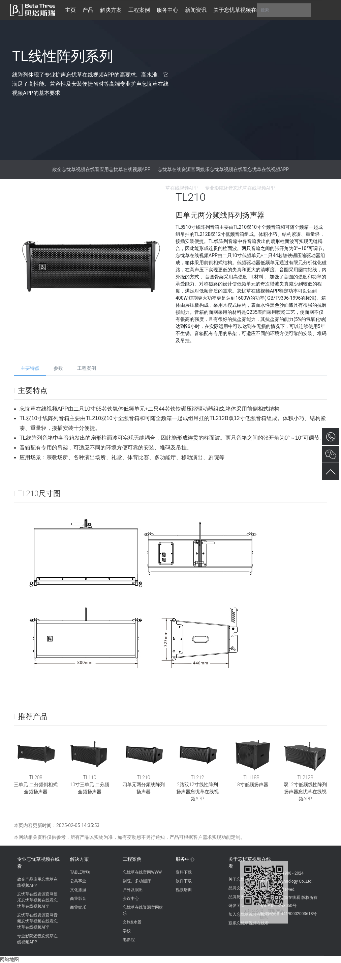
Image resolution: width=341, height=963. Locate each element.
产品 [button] (88, 10)
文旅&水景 (132, 922)
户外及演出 (133, 889)
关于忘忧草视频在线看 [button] (240, 10)
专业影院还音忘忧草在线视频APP (37, 939)
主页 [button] (70, 10)
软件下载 (184, 881)
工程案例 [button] (139, 10)
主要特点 (30, 368)
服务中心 (185, 859)
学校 (127, 931)
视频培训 (184, 889)
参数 (58, 368)
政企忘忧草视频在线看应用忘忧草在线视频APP (101, 169)
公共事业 (78, 881)
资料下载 (184, 872)
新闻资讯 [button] (196, 10)
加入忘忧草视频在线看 (248, 914)
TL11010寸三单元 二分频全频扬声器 (90, 784)
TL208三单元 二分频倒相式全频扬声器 (35, 784)
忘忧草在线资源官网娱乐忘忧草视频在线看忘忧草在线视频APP (223, 169)
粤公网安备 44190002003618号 (288, 913)
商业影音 (78, 898)
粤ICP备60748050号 (278, 905)
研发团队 (236, 905)
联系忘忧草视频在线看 (248, 923)
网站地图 (9, 959)
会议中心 (131, 898)
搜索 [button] (284, 10)
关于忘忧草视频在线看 (249, 862)
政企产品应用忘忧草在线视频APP (37, 882)
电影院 (129, 939)
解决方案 (79, 859)
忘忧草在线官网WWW (142, 872)
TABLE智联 (80, 872)
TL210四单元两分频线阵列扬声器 (143, 784)
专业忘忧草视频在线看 (38, 862)
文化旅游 (78, 889)
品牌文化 (236, 888)
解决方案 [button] (111, 10)
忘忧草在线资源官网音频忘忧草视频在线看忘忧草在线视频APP (37, 921)
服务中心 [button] (167, 10)
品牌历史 (236, 897)
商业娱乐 (78, 907)
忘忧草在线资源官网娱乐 (143, 910)
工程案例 (86, 368)
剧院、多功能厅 (137, 881)
